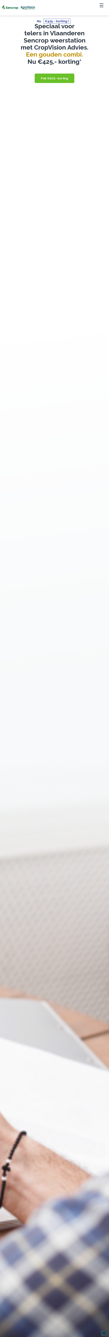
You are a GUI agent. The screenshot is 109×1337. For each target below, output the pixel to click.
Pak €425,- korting (54, 78)
